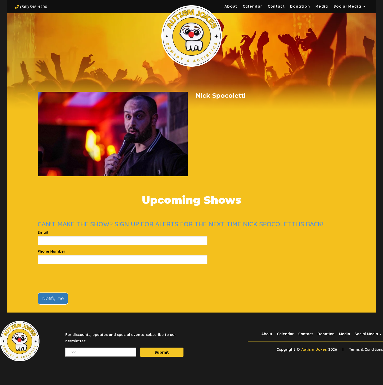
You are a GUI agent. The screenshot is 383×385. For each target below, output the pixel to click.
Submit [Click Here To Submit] (162, 352)
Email (43, 232)
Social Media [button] (349, 6)
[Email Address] (100, 352)
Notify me (53, 298)
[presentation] (78, 278)
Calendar (252, 6)
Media (321, 6)
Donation (300, 6)
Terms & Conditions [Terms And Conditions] (366, 349)
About (231, 6)
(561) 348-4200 (33, 6)
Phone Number (51, 251)
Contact (276, 6)
